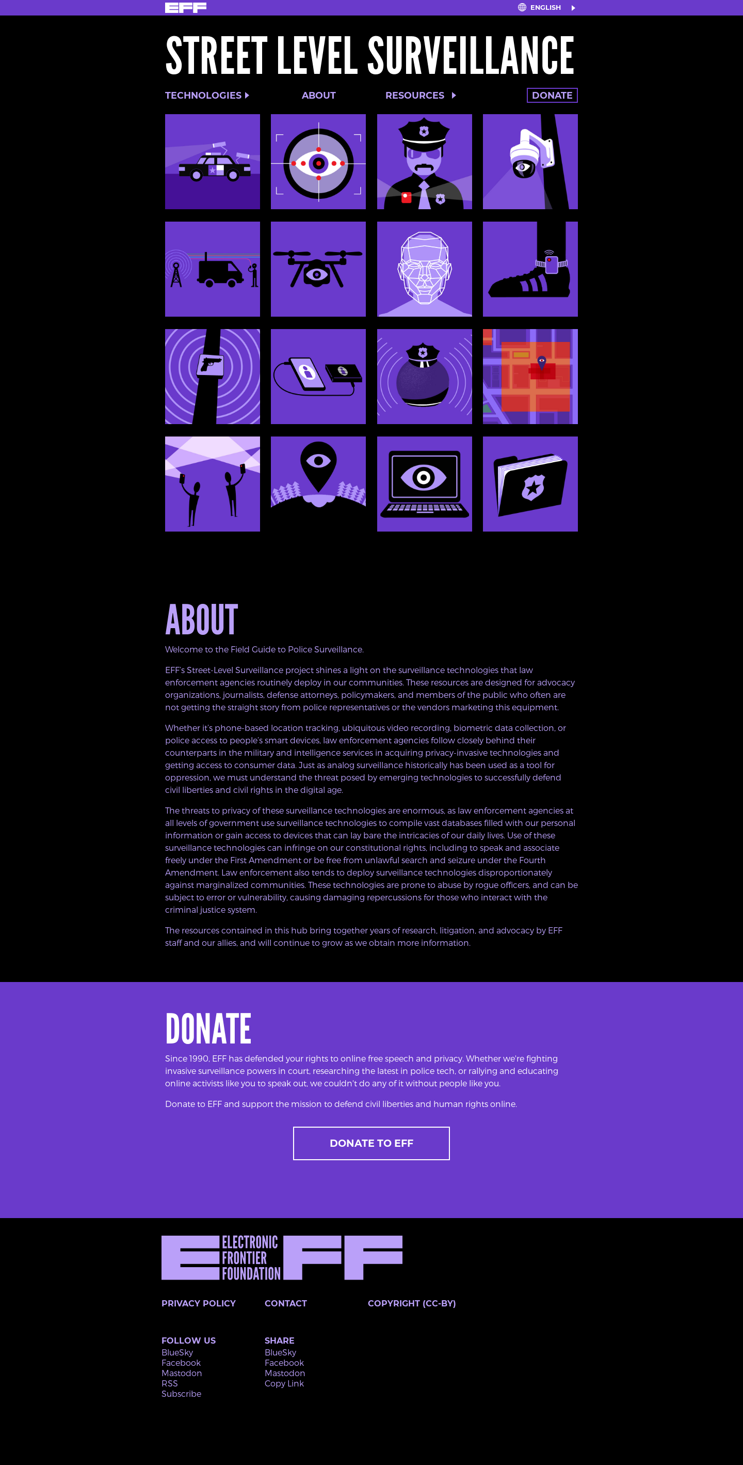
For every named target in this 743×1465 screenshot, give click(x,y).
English (545, 7)
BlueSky (177, 1352)
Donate (552, 95)
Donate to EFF (371, 1143)
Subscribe (181, 1393)
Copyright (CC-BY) (412, 1303)
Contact (286, 1303)
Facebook (181, 1362)
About (319, 95)
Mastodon (181, 1373)
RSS (169, 1383)
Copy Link (284, 1383)
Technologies (203, 95)
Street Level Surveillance (370, 56)
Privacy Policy (198, 1303)
